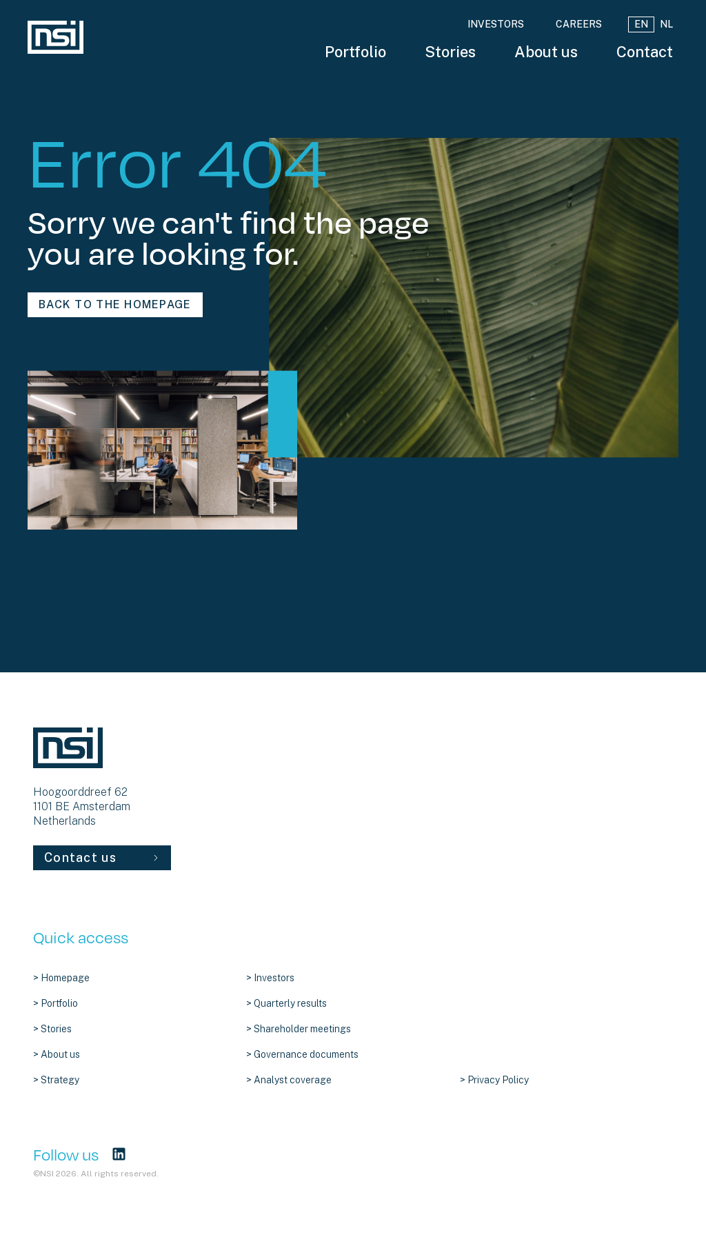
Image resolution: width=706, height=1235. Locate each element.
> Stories (52, 1028)
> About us (56, 1054)
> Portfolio (55, 1003)
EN (641, 24)
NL (666, 24)
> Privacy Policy (494, 1079)
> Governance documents (302, 1054)
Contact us (102, 857)
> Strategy (56, 1079)
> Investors (270, 977)
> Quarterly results (286, 1003)
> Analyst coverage (289, 1079)
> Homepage (61, 977)
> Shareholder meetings (298, 1028)
